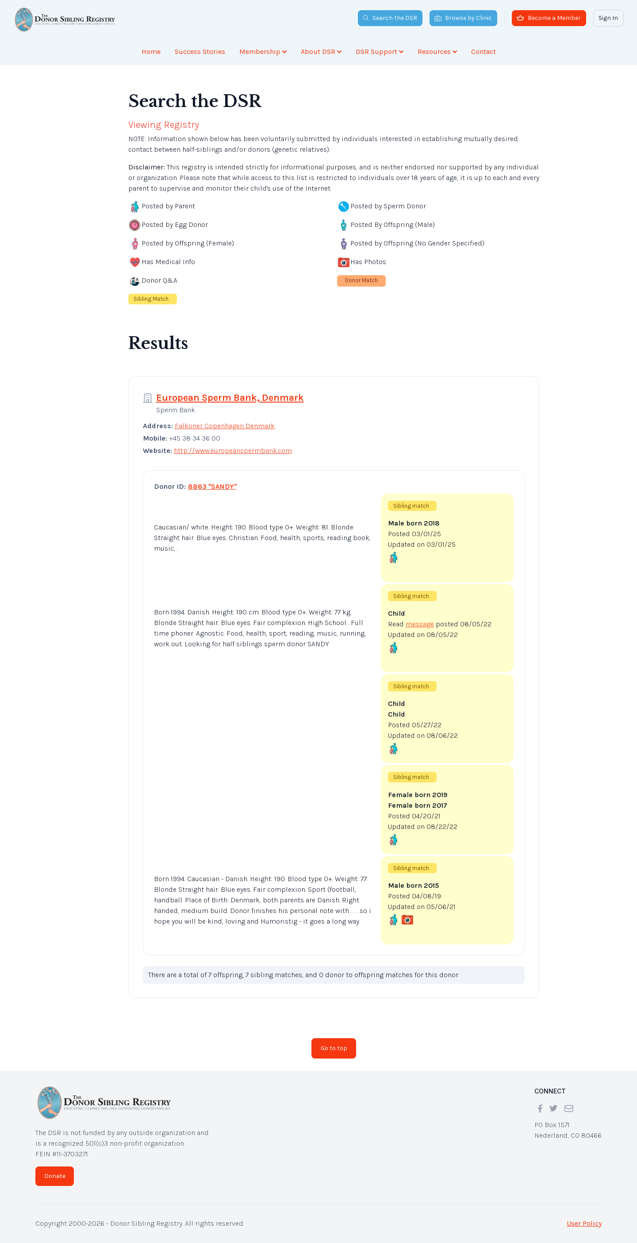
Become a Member (549, 18)
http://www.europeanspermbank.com (233, 450)
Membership (263, 51)
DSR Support (379, 51)
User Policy (584, 1223)
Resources (437, 51)
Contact (483, 51)
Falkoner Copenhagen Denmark (225, 426)
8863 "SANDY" (212, 486)
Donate (54, 1176)
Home (151, 51)
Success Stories (200, 51)
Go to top (334, 1048)
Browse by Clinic (463, 18)
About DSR (321, 51)
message (420, 624)
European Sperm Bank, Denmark (230, 397)
